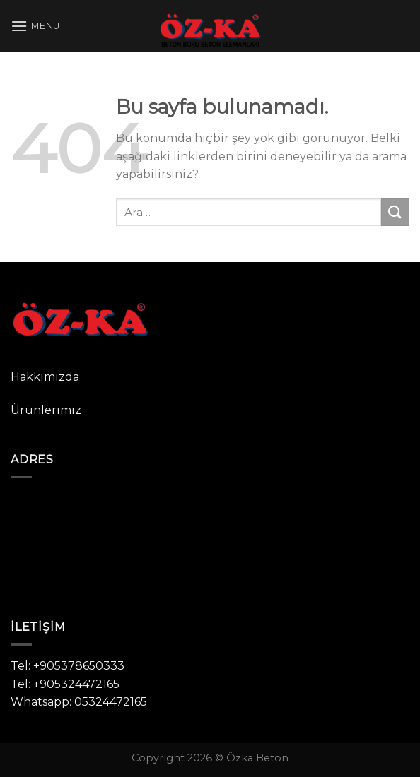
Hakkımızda (45, 377)
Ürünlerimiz (46, 410)
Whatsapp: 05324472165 (79, 701)
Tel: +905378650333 (67, 665)
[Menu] (35, 25)
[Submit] (395, 212)
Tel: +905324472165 (65, 684)
